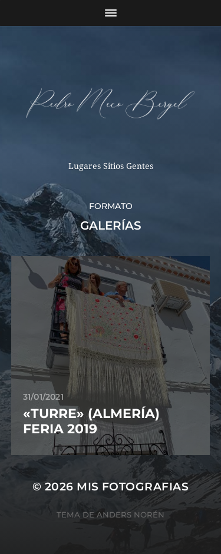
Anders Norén (130, 514)
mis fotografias (133, 486)
